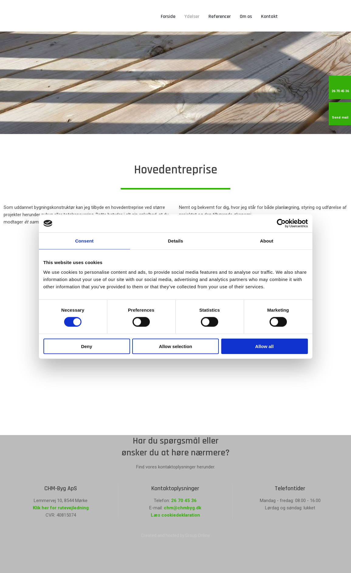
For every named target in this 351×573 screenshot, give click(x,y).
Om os (246, 16)
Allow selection (175, 346)
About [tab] (267, 240)
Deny (86, 346)
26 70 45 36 (184, 500)
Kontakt (269, 16)
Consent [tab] (84, 240)
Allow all (264, 346)
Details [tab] (175, 240)
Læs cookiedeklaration (175, 515)
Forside (168, 16)
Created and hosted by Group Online (175, 535)
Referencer (219, 16)
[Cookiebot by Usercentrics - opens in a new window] (281, 223)
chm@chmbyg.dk (182, 508)
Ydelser (191, 16)
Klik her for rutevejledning (61, 508)
